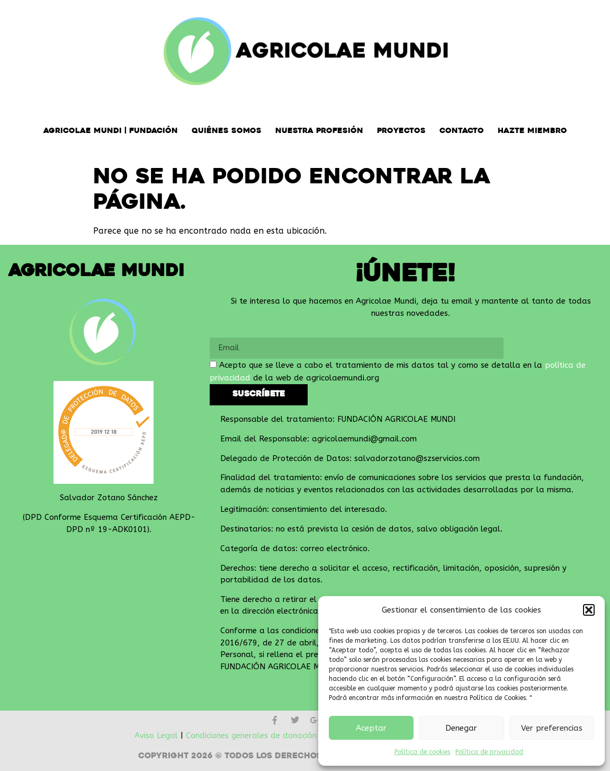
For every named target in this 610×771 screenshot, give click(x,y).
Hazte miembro (532, 131)
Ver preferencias (551, 728)
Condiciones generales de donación (251, 735)
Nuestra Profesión (319, 131)
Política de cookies (422, 752)
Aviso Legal (156, 735)
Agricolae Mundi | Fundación (110, 131)
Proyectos (401, 131)
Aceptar (371, 728)
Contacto (461, 131)
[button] (589, 610)
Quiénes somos (227, 131)
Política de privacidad (489, 752)
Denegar (461, 728)
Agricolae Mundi (96, 271)
